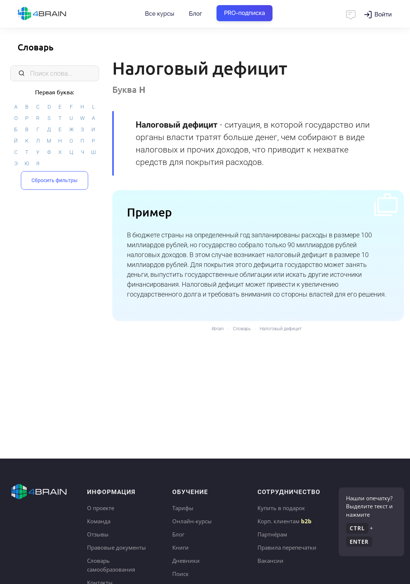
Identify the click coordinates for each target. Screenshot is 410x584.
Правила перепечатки (286, 547)
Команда (98, 521)
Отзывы (98, 534)
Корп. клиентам (284, 521)
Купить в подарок (281, 508)
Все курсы (159, 13)
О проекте (100, 508)
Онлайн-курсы (192, 521)
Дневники (186, 560)
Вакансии (270, 560)
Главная (54, 14)
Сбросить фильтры (54, 180)
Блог (195, 13)
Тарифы (182, 508)
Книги (180, 547)
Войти (383, 14)
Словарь (35, 47)
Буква (129, 89)
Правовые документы (116, 547)
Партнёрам (272, 534)
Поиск (180, 573)
